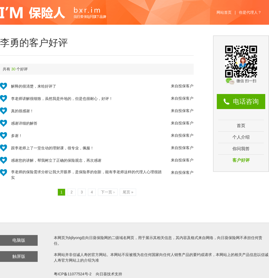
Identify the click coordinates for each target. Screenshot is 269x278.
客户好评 (241, 160)
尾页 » (128, 192)
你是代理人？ (250, 12)
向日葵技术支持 (109, 274)
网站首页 (224, 12)
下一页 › (108, 192)
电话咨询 (246, 101)
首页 (241, 125)
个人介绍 (241, 137)
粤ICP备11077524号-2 (72, 274)
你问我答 (241, 148)
